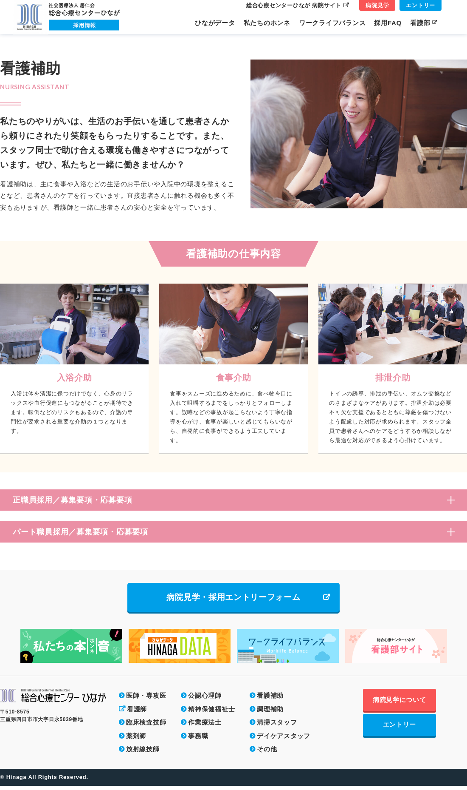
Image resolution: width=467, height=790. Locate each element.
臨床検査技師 (146, 726)
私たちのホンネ (267, 22)
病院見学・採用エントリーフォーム (233, 599)
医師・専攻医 (146, 699)
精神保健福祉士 (211, 713)
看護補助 (270, 699)
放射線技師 (143, 753)
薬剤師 (136, 740)
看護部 (423, 22)
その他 (267, 753)
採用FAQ (388, 22)
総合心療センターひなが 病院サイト (297, 5)
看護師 (137, 713)
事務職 (198, 740)
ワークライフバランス (332, 22)
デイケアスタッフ (283, 740)
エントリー (420, 5)
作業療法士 (205, 726)
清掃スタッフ (277, 726)
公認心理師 (205, 699)
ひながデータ (215, 22)
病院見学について (415, 704)
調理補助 (270, 713)
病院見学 (377, 5)
